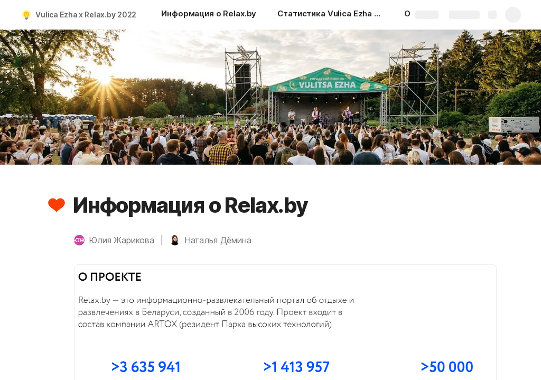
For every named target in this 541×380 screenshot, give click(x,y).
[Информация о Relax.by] (209, 15)
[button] (56, 205)
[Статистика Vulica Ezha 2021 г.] (330, 15)
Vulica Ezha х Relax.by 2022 (85, 14)
